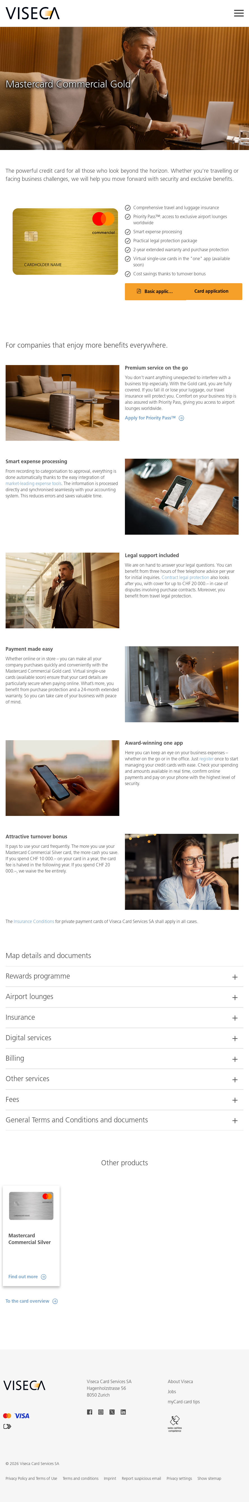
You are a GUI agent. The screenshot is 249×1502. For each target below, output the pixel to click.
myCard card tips (184, 1391)
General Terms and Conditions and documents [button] (77, 1120)
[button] (209, 1468)
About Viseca (180, 1371)
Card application (211, 291)
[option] (31, 1230)
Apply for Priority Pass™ (150, 418)
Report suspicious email (141, 1468)
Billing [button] (15, 1059)
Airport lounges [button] (29, 997)
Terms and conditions (80, 1468)
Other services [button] (27, 1079)
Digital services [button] (28, 1038)
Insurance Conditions (34, 922)
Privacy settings (179, 1468)
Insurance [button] (20, 1018)
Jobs (172, 1381)
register (206, 759)
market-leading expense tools (33, 484)
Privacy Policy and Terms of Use (31, 1468)
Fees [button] (12, 1100)
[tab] (124, 973)
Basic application (162, 292)
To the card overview (27, 1290)
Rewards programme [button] (38, 976)
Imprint (110, 1468)
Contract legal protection (185, 578)
